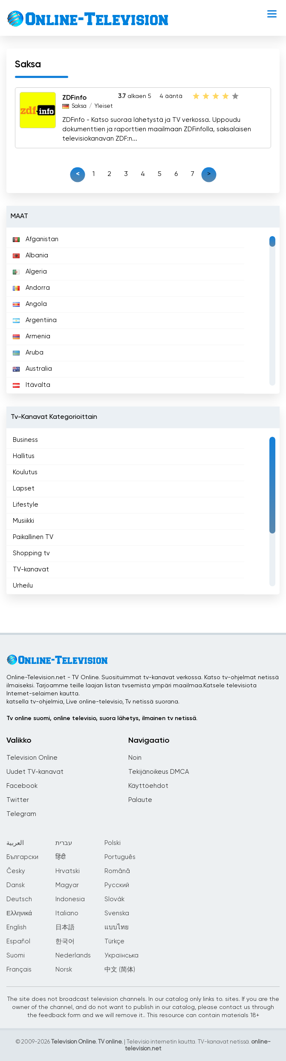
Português (120, 857)
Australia (32, 369)
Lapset (24, 488)
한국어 (65, 941)
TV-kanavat (31, 569)
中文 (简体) (119, 969)
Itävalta (31, 385)
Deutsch (19, 899)
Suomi (15, 955)
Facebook (22, 786)
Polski (112, 843)
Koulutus (25, 472)
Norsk (63, 969)
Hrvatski (67, 871)
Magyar (67, 885)
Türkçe (114, 941)
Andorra (31, 288)
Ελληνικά (19, 913)
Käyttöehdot (148, 786)
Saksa (79, 106)
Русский (116, 885)
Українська (121, 955)
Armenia (31, 336)
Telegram (21, 814)
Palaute (140, 800)
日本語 (65, 927)
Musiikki (23, 521)
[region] (143, 311)
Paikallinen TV (33, 537)
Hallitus (24, 456)
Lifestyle (25, 505)
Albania (30, 255)
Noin (135, 758)
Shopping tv (31, 553)
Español (18, 941)
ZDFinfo (74, 98)
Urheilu (23, 585)
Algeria (30, 271)
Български (22, 857)
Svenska (116, 913)
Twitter (17, 800)
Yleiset (104, 106)
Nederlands (73, 955)
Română (117, 871)
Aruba (28, 352)
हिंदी (60, 857)
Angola (30, 304)
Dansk (15, 885)
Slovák (114, 899)
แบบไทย (116, 927)
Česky (15, 871)
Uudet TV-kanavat (35, 772)
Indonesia (70, 899)
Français (19, 969)
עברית (63, 843)
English (16, 927)
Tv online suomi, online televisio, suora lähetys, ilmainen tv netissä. (101, 718)
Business (25, 440)
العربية (15, 843)
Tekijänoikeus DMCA (158, 772)
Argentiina (35, 320)
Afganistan (35, 239)
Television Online (32, 758)
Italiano (66, 913)
